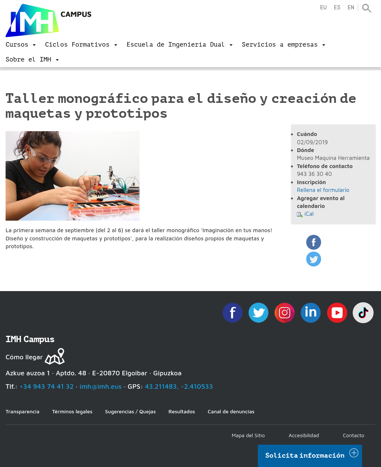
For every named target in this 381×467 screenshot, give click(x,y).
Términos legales (72, 411)
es (337, 7)
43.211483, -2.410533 (179, 386)
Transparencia (22, 411)
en (351, 7)
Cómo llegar (24, 357)
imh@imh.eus (101, 386)
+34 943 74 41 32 (46, 386)
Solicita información (305, 455)
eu (323, 7)
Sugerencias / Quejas (130, 411)
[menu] (21, 44)
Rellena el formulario (323, 190)
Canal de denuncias (231, 411)
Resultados (182, 411)
